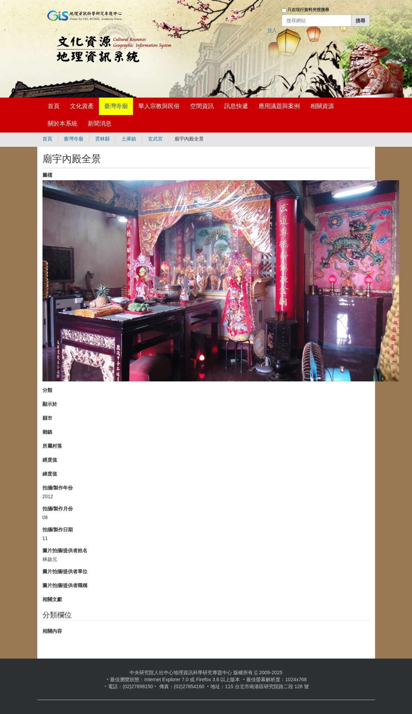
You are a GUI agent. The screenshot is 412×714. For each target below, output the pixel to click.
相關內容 (52, 631)
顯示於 (49, 404)
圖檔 (47, 175)
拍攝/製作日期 (57, 529)
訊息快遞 (236, 106)
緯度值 (49, 474)
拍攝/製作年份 (57, 488)
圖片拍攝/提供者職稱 (65, 585)
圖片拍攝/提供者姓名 (65, 550)
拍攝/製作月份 (57, 508)
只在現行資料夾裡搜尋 (308, 9)
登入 (272, 30)
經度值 (49, 460)
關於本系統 (62, 123)
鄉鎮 (47, 432)
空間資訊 (202, 106)
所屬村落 (52, 446)
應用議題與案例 (279, 106)
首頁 (54, 106)
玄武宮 (155, 139)
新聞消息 (99, 123)
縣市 (47, 418)
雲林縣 (102, 139)
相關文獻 (52, 599)
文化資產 (82, 106)
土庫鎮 (129, 139)
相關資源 (322, 106)
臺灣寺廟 (116, 106)
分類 (47, 390)
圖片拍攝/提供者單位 (65, 571)
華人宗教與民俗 (159, 106)
